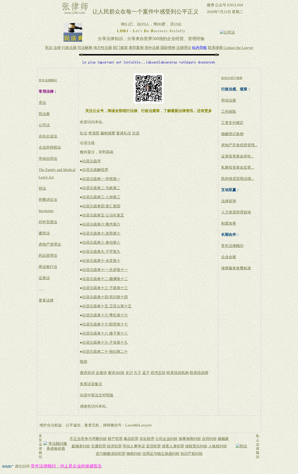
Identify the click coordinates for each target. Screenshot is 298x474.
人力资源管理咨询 (236, 212)
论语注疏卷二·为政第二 (101, 188)
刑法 (42, 188)
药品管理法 (48, 256)
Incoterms (46, 211)
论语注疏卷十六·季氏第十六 (105, 315)
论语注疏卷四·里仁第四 (101, 206)
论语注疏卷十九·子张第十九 (105, 342)
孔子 (137, 373)
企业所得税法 (50, 147)
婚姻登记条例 (232, 134)
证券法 (44, 278)
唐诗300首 (116, 373)
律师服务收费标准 (236, 268)
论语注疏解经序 (95, 170)
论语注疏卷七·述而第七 (101, 233)
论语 (135, 133)
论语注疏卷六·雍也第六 (101, 224)
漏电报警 (107, 133)
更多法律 (46, 300)
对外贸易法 (48, 222)
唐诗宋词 (87, 373)
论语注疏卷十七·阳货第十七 (105, 324)
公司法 (44, 125)
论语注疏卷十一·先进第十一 (105, 270)
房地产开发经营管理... (239, 145)
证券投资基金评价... (237, 156)
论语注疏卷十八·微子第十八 (105, 333)
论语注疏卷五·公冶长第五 (103, 215)
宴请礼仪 (123, 133)
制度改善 (228, 223)
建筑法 (44, 233)
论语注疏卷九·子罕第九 (101, 252)
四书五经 (158, 373)
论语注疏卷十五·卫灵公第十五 (107, 306)
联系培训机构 (177, 373)
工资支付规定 (232, 123)
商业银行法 (48, 267)
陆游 (83, 362)
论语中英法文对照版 (96, 395)
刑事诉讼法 (48, 200)
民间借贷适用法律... (237, 179)
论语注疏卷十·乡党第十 (101, 261)
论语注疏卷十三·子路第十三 (105, 288)
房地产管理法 (50, 244)
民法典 (44, 114)
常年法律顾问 (232, 246)
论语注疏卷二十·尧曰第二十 (105, 352)
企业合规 (228, 257)
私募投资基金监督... (237, 167)
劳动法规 (228, 100)
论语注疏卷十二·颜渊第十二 (105, 279)
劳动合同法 (48, 159)
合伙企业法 (48, 136)
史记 (129, 373)
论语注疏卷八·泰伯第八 (101, 242)
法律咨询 (228, 201)
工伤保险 (228, 111)
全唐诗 (101, 373)
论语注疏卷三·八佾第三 (101, 197)
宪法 (42, 103)
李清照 (93, 133)
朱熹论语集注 (91, 384)
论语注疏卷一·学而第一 (101, 179)
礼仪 (83, 133)
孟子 (146, 373)
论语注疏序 (91, 161)
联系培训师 (199, 373)
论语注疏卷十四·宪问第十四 (105, 297)
